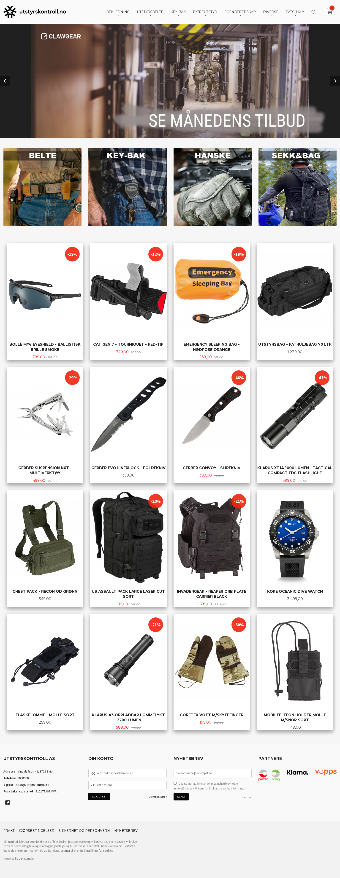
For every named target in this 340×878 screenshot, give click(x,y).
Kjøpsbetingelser (36, 830)
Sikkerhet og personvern (84, 830)
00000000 (23, 778)
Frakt (8, 830)
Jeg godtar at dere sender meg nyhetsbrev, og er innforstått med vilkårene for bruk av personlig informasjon (210, 785)
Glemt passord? (158, 796)
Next (335, 80)
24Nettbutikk (26, 858)
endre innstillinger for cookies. (94, 850)
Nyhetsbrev (126, 830)
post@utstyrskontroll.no (32, 784)
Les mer (247, 796)
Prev (5, 80)
